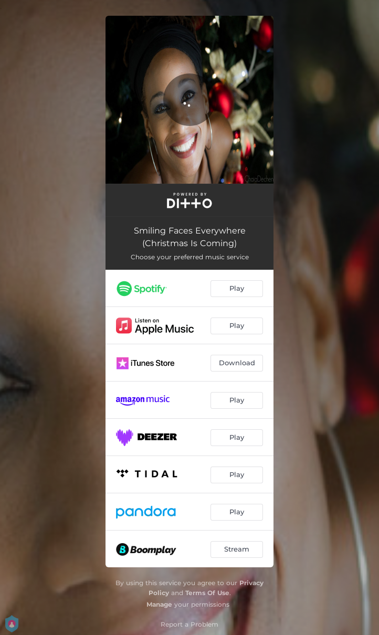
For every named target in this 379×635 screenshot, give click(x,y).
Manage (159, 604)
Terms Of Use (207, 593)
